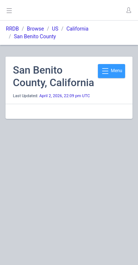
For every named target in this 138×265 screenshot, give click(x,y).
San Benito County (35, 36)
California (77, 29)
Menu (111, 71)
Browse (35, 29)
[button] (128, 10)
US (55, 29)
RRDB (12, 29)
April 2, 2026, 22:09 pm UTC (64, 95)
